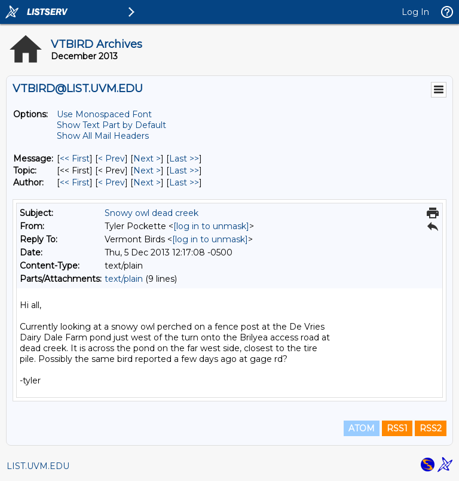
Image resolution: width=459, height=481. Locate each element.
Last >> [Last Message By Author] (184, 182)
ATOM (361, 428)
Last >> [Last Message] (184, 158)
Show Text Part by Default (111, 125)
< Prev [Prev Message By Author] (111, 182)
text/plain (124, 278)
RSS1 (397, 428)
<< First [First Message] (75, 158)
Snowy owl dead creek (151, 213)
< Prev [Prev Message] (111, 158)
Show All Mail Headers (103, 135)
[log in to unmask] (211, 226)
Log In (415, 12)
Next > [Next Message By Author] (147, 182)
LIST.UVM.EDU (38, 466)
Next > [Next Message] (147, 158)
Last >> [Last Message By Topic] (184, 170)
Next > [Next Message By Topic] (147, 170)
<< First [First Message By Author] (75, 182)
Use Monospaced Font (104, 114)
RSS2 (431, 428)
